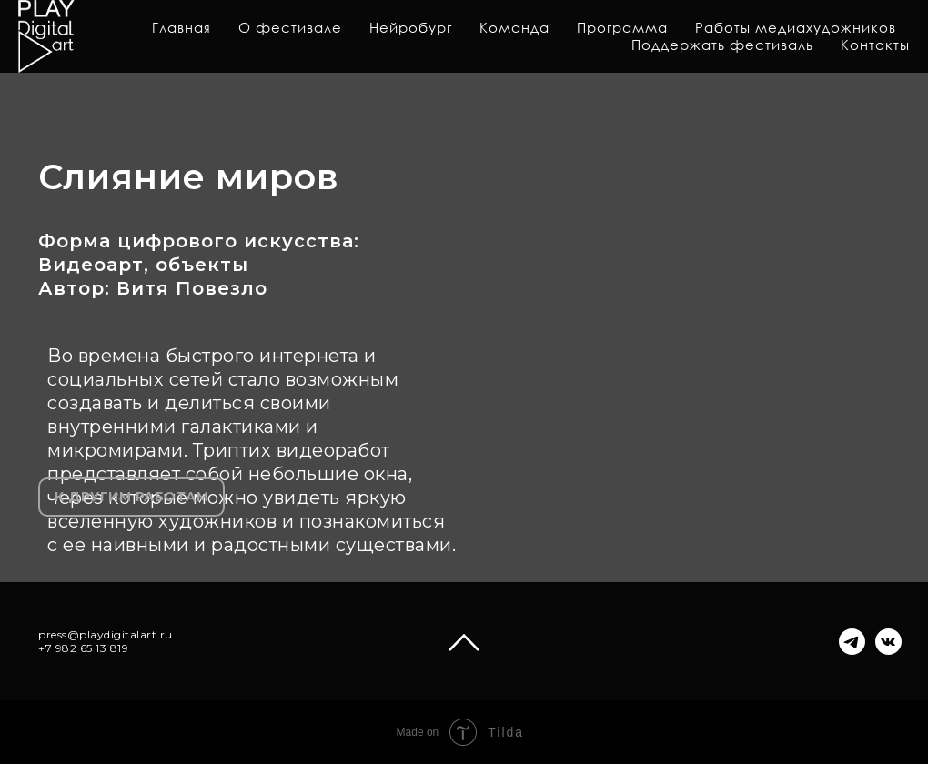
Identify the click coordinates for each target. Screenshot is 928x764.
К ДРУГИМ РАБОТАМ (131, 496)
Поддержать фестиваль (722, 44)
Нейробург (410, 27)
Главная (181, 27)
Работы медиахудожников (795, 27)
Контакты (875, 44)
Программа (622, 27)
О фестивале (290, 27)
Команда (514, 27)
